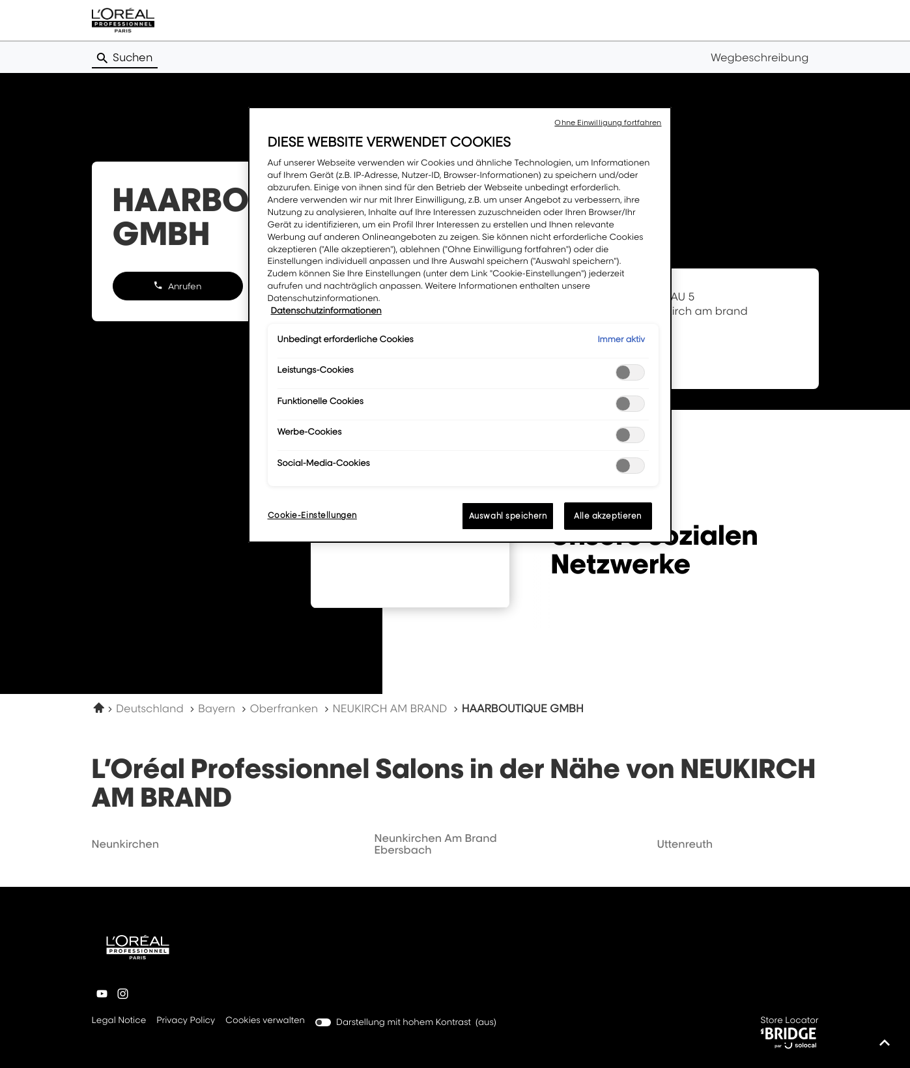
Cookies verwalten (265, 1020)
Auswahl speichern (508, 516)
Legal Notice (119, 1021)
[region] (460, 325)
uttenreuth (685, 843)
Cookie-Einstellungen (312, 515)
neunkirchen (126, 843)
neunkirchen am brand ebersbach (435, 843)
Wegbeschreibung (760, 57)
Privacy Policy (185, 1021)
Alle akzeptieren (608, 516)
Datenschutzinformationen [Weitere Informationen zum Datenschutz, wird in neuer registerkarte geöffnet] (326, 311)
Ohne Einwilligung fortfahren (607, 122)
